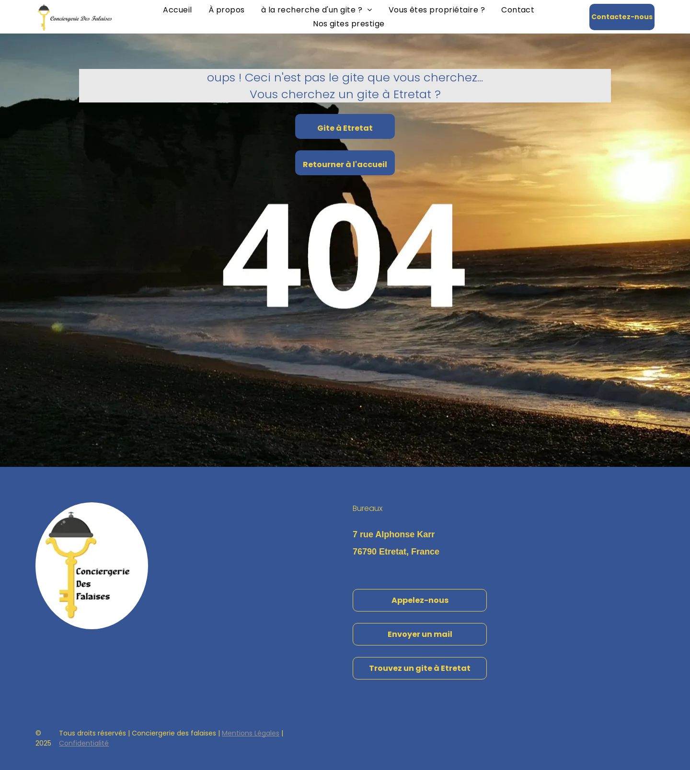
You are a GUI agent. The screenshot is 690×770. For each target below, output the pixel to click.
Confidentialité (84, 743)
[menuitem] (177, 10)
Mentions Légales (250, 733)
